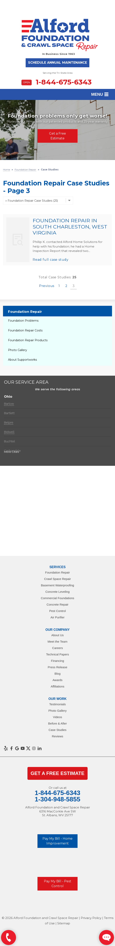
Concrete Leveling (57, 591)
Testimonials (57, 704)
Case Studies (57, 730)
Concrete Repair (57, 604)
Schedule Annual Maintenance (57, 62)
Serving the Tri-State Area (58, 72)
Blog (57, 673)
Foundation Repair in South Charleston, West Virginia (70, 226)
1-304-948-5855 (57, 799)
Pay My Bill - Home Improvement (57, 841)
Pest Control (57, 611)
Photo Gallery (17, 350)
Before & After (57, 723)
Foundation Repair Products (27, 340)
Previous (46, 286)
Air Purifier (57, 617)
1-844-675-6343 (56, 82)
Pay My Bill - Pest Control (57, 883)
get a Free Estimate (57, 773)
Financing (57, 660)
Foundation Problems (23, 320)
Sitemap (63, 923)
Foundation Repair (25, 312)
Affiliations (57, 686)
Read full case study (51, 260)
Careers (57, 648)
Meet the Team (58, 641)
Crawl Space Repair (57, 579)
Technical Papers (57, 654)
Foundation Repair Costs (25, 330)
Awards (57, 680)
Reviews (57, 736)
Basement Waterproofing (57, 585)
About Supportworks (22, 359)
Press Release (57, 667)
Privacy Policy (91, 918)
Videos (57, 717)
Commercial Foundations (57, 598)
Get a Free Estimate (57, 136)
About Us (57, 635)
